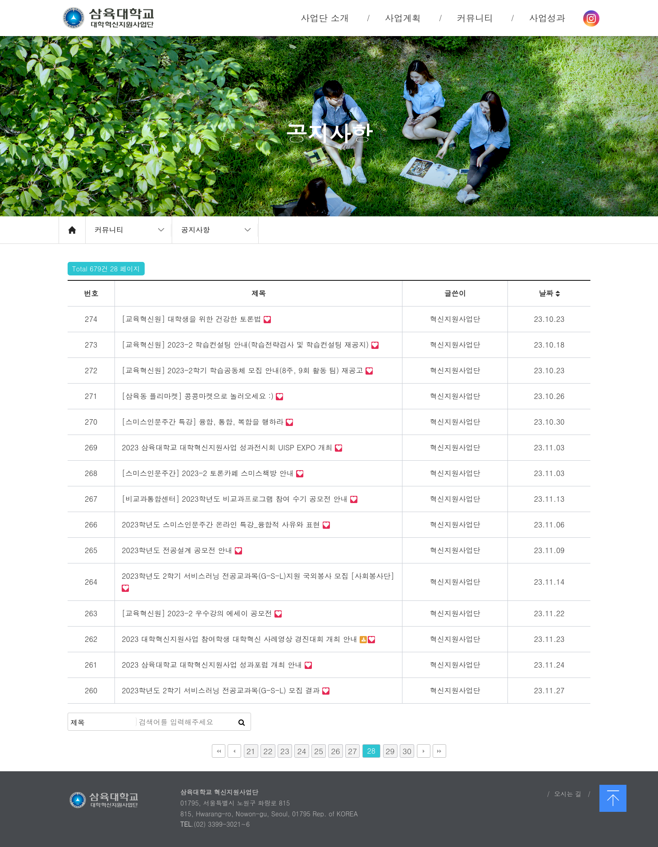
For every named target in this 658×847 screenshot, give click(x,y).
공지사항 (195, 229)
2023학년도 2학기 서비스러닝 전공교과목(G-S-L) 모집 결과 (222, 690)
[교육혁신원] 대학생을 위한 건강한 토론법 (193, 319)
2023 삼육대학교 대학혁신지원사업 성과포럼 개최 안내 (213, 664)
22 (267, 750)
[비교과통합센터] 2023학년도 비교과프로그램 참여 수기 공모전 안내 (236, 499)
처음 (218, 751)
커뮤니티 (109, 229)
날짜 (549, 293)
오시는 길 (567, 793)
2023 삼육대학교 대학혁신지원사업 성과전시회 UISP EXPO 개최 (228, 447)
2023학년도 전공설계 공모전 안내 (178, 550)
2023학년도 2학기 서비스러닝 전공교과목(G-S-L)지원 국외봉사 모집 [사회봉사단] (258, 576)
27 (352, 750)
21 (251, 750)
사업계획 (403, 17)
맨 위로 (612, 798)
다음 (423, 751)
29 (390, 750)
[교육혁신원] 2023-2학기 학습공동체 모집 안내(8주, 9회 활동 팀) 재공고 (244, 370)
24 (301, 750)
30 (406, 750)
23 (284, 750)
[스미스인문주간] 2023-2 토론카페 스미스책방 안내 (209, 473)
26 (335, 750)
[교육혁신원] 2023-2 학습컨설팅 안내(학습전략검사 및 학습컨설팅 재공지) (246, 344)
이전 (234, 751)
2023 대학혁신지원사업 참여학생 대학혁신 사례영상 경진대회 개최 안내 (241, 639)
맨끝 (439, 751)
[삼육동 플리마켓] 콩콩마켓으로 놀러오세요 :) (199, 396)
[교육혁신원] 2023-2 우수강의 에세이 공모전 (198, 613)
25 (318, 750)
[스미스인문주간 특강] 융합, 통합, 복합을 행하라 (204, 422)
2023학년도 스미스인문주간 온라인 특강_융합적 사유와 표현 (222, 524)
